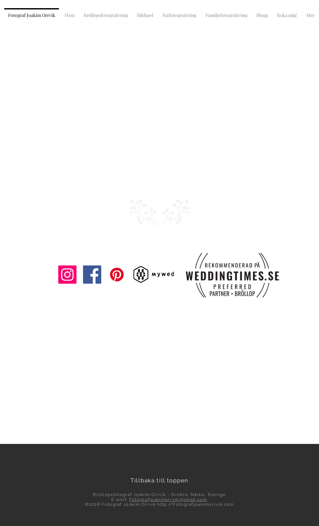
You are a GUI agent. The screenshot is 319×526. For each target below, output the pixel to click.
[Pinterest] (117, 274)
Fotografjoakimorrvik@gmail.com (168, 499)
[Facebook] (92, 274)
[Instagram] (67, 274)
